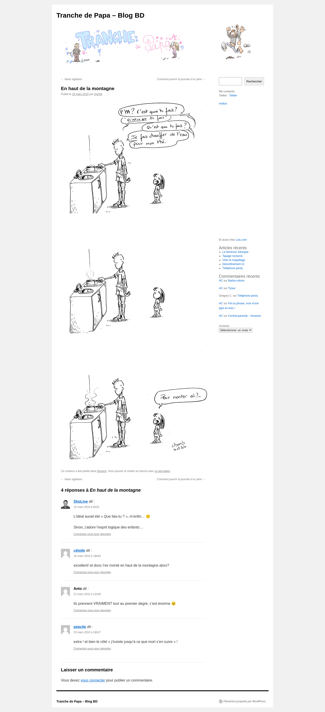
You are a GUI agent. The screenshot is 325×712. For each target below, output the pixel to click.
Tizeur (231, 288)
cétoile (79, 550)
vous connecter (93, 680)
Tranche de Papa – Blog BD (100, 15)
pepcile (80, 627)
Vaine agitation (71, 79)
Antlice (223, 103)
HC (221, 280)
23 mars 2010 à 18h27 (87, 632)
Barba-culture (236, 280)
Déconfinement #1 (233, 264)
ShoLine (81, 501)
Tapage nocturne (233, 256)
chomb (98, 94)
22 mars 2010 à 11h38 (87, 594)
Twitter (233, 95)
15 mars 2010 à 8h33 (86, 507)
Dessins (102, 471)
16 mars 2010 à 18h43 (87, 556)
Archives (224, 326)
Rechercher (254, 81)
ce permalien (162, 471)
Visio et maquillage (234, 260)
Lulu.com (241, 239)
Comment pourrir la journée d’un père (181, 79)
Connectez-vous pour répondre (92, 534)
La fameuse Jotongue (235, 252)
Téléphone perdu (233, 268)
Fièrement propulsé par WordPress (244, 701)
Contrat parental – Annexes (244, 315)
